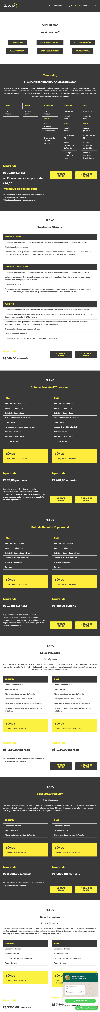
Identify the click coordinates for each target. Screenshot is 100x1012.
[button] (96, 974)
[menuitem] (50, 6)
